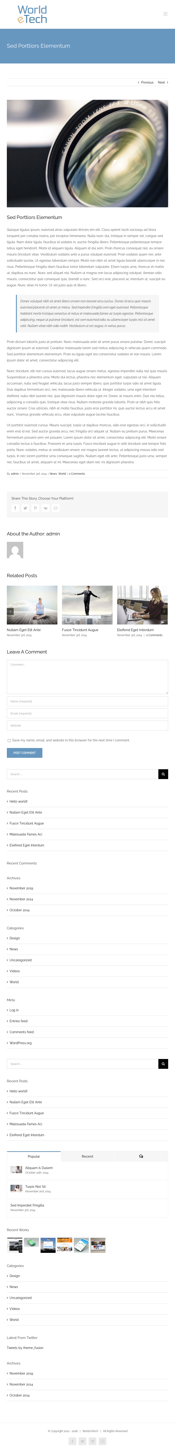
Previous (147, 82)
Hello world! (19, 801)
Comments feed (22, 1032)
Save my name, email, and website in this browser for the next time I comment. (71, 740)
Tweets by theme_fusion (25, 1348)
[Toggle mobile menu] (165, 13)
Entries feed (19, 1021)
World (62, 473)
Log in (14, 1010)
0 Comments (77, 473)
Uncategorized (21, 960)
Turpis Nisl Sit (35, 1186)
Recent (87, 1156)
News (53, 473)
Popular (34, 1156)
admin (15, 473)
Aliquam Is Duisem (39, 1168)
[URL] (87, 725)
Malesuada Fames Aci (26, 834)
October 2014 (20, 910)
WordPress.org (21, 1043)
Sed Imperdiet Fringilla (27, 1205)
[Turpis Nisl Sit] (16, 1188)
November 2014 (21, 899)
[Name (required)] (87, 701)
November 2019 (21, 888)
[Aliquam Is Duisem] (16, 1169)
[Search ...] (82, 774)
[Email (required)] (87, 713)
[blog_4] (87, 153)
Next (161, 82)
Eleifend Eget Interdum (135, 630)
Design (15, 938)
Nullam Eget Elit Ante (24, 630)
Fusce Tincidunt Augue (80, 630)
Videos (15, 971)
